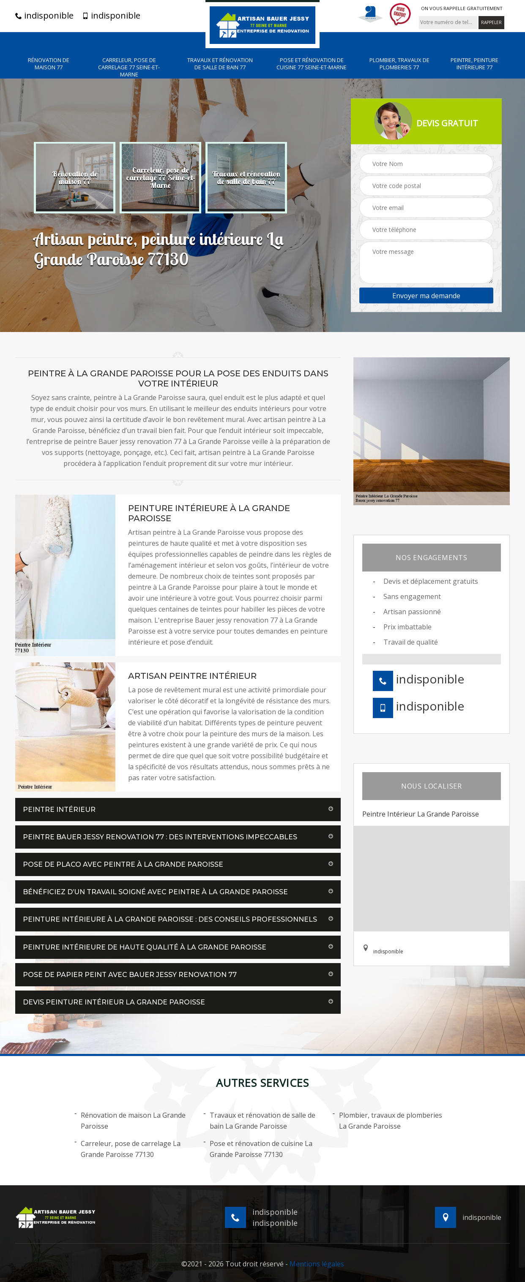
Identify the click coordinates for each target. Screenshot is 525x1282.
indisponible (44, 15)
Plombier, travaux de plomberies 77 (399, 64)
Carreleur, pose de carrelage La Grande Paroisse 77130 (127, 1148)
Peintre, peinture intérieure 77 (474, 64)
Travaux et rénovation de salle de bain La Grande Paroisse (259, 1120)
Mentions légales (317, 1263)
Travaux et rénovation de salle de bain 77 (220, 64)
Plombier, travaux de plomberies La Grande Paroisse (387, 1120)
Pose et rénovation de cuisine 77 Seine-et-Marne (311, 64)
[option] (75, 177)
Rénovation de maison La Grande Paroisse (130, 1120)
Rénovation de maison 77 (48, 64)
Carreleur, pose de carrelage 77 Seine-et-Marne (129, 67)
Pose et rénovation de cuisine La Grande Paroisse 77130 (257, 1148)
